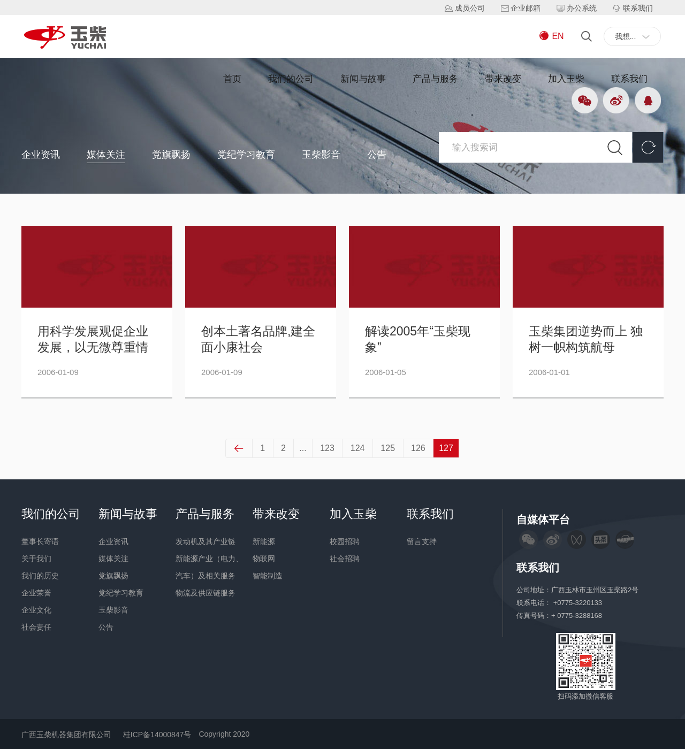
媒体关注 (106, 154)
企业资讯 (40, 154)
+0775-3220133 (578, 603)
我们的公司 (291, 79)
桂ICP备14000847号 (157, 734)
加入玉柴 (566, 79)
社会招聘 (345, 558)
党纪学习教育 (246, 154)
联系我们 (629, 79)
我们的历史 (40, 575)
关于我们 (36, 558)
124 (357, 448)
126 (418, 448)
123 (327, 448)
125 (388, 448)
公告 (376, 154)
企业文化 (36, 610)
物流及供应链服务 (205, 592)
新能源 (264, 541)
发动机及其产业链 (205, 541)
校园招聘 (345, 541)
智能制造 (268, 575)
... (302, 448)
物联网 (264, 558)
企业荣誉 (36, 592)
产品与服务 (435, 79)
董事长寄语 (40, 541)
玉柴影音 (321, 154)
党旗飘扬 (171, 154)
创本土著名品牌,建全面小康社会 (258, 340)
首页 (232, 79)
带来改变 (503, 79)
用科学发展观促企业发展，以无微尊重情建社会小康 (92, 340)
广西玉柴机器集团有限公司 (66, 734)
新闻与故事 (363, 79)
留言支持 (422, 541)
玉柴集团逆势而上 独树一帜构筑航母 (586, 340)
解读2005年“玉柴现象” (417, 340)
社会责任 (36, 627)
